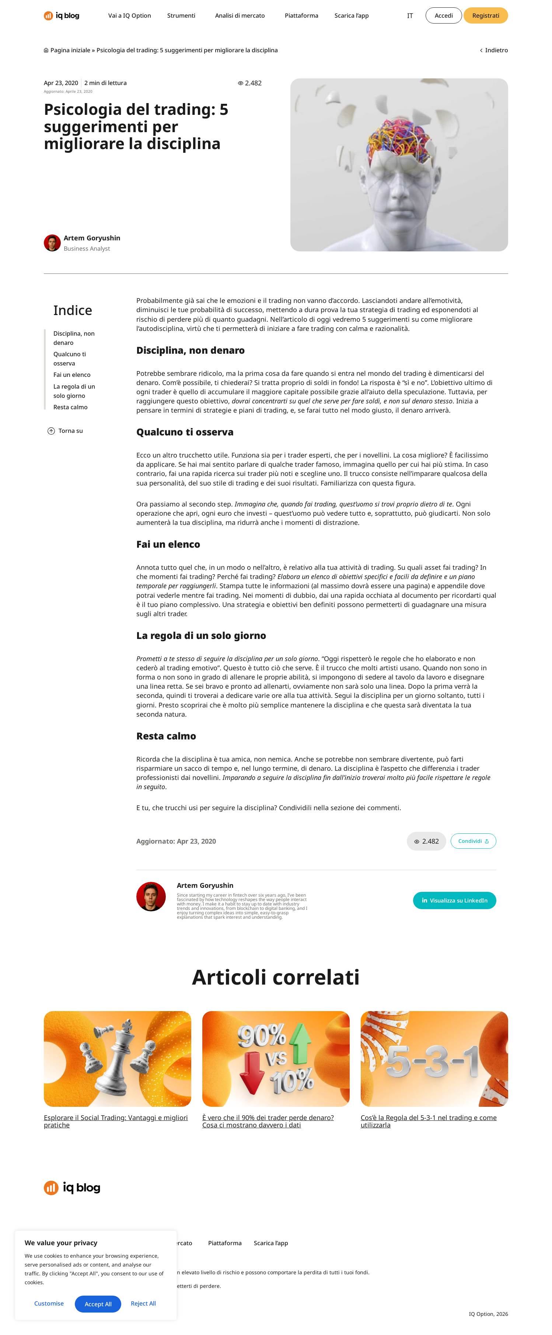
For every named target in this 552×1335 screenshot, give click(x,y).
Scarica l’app (352, 15)
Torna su (71, 431)
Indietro (494, 50)
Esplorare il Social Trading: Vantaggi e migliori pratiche (116, 1121)
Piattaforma (301, 15)
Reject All (131, 1287)
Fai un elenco (72, 375)
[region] (96, 1268)
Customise (60, 1287)
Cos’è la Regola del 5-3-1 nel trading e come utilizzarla (429, 1121)
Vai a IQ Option (129, 15)
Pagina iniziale (70, 50)
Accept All (96, 1304)
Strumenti (183, 15)
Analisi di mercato (242, 15)
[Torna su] (51, 431)
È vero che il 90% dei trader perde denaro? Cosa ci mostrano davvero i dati (268, 1121)
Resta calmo (70, 407)
